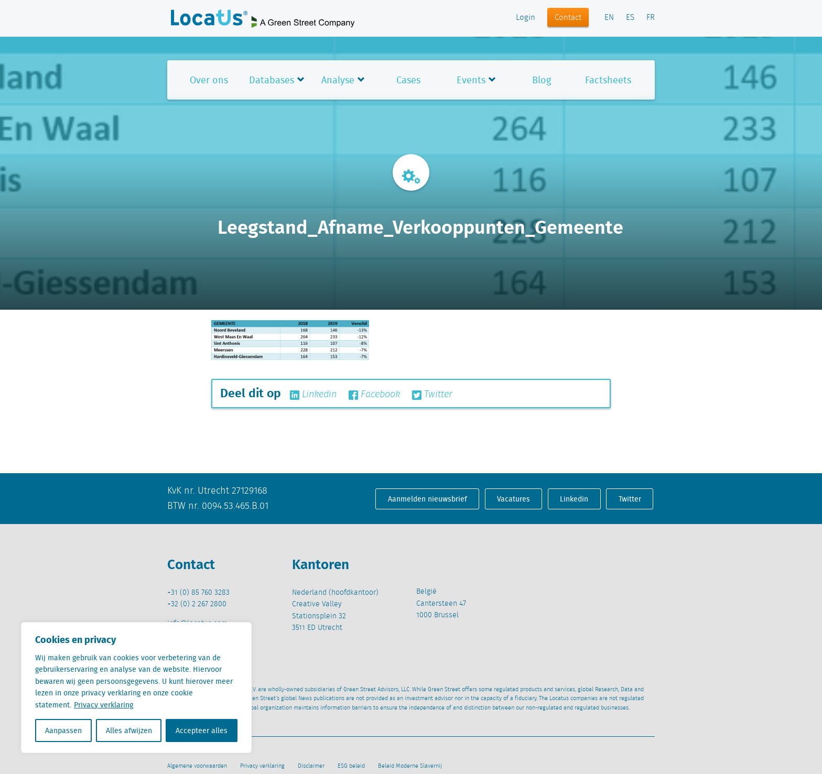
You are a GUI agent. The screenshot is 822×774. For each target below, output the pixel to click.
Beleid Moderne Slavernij (410, 766)
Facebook (374, 394)
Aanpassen (63, 730)
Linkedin (313, 394)
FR (650, 18)
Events (471, 80)
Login (525, 18)
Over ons (209, 80)
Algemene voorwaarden (197, 766)
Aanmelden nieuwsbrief (427, 499)
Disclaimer (311, 766)
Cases (408, 80)
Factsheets (608, 80)
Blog (541, 80)
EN (609, 18)
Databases (271, 80)
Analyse (337, 80)
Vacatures (513, 499)
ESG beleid (351, 766)
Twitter (432, 394)
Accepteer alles (202, 730)
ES (630, 18)
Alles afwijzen (129, 730)
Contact (568, 18)
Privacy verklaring (103, 705)
